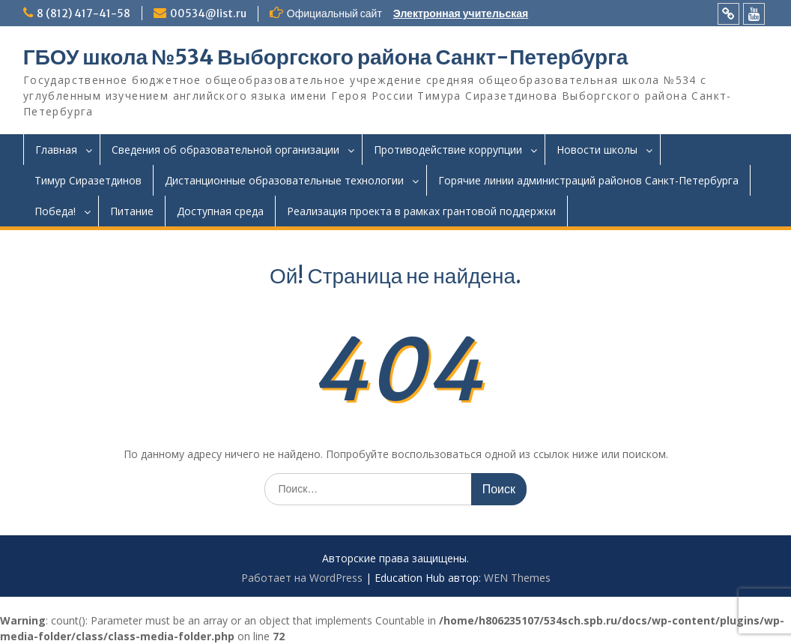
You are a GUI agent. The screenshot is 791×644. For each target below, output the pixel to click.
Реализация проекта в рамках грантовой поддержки (421, 211)
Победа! (55, 211)
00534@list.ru (208, 13)
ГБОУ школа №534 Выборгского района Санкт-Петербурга (325, 56)
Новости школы (597, 149)
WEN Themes (517, 578)
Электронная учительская (460, 13)
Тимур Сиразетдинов (88, 180)
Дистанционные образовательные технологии (284, 180)
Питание (132, 211)
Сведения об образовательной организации (225, 149)
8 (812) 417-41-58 (83, 13)
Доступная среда (220, 211)
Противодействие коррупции (448, 149)
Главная (56, 149)
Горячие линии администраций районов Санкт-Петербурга (588, 180)
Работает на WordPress (302, 578)
